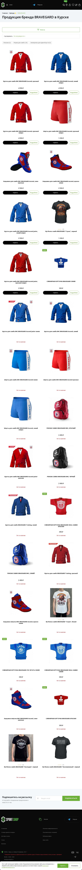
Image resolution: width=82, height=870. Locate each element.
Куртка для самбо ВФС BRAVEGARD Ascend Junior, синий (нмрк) (21, 232)
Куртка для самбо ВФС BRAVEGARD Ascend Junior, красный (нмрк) (21, 282)
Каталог (43, 819)
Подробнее (34, 92)
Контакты (3, 843)
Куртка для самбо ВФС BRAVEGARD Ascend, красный (21, 81)
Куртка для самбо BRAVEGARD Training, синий (21, 525)
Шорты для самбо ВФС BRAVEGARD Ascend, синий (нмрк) (21, 429)
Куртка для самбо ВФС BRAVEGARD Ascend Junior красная (20, 477)
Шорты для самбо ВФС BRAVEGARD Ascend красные (61, 380)
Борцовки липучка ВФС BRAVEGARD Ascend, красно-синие (21, 622)
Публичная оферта (47, 836)
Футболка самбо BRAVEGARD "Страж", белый (61, 622)
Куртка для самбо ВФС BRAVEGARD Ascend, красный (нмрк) (21, 132)
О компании (4, 828)
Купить (15, 92)
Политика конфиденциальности (50, 828)
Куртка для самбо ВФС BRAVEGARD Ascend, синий (61, 331)
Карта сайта (45, 840)
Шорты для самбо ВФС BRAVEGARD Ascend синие (21, 380)
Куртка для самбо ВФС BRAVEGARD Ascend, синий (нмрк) (61, 82)
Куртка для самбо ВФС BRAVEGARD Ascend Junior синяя (21, 331)
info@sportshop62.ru (8, 859)
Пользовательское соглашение (50, 832)
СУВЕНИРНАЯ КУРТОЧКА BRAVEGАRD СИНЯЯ (61, 281)
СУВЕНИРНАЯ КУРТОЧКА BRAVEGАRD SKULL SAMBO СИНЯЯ (61, 671)
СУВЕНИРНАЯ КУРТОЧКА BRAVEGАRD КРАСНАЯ (61, 718)
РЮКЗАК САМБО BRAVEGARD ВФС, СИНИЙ (21, 573)
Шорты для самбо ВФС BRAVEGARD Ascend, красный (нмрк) (61, 132)
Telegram (37, 5)
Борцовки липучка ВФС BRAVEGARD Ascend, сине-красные (21, 719)
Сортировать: (8, 36)
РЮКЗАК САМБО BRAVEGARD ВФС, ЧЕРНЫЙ (61, 476)
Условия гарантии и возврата (8, 832)
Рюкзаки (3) (7, 42)
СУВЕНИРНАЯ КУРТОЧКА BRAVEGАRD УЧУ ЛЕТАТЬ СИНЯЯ (21, 670)
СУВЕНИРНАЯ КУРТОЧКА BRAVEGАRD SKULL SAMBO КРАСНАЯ (61, 525)
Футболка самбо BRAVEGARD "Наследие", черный (21, 767)
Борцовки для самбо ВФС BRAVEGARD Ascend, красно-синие (61, 182)
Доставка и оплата (5, 836)
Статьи (3, 840)
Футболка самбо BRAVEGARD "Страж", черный (61, 231)
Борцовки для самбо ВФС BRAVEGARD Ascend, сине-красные (21, 182)
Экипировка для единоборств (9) (40, 42)
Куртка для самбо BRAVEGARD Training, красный (61, 573)
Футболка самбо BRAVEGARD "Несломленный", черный (61, 767)
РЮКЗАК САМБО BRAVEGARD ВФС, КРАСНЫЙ (61, 428)
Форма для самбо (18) (20, 42)
